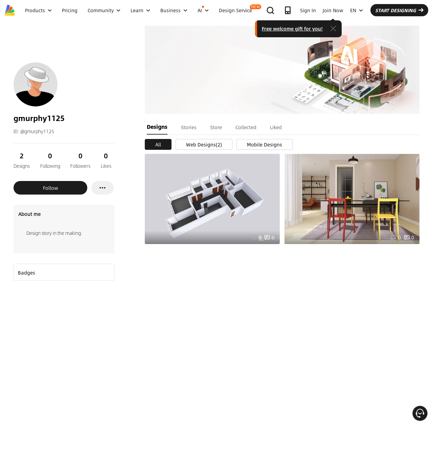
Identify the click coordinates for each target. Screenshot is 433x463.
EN (356, 10)
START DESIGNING (399, 10)
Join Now (333, 10)
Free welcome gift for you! (292, 28)
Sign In (308, 10)
